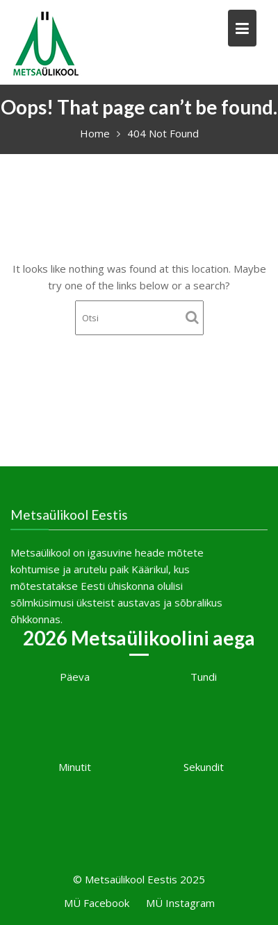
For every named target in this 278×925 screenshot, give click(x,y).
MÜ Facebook (96, 903)
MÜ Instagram (180, 903)
